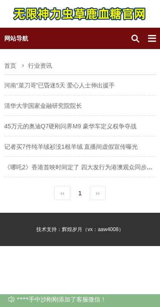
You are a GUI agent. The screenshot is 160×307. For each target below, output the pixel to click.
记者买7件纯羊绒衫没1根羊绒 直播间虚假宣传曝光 (71, 146)
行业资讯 (40, 65)
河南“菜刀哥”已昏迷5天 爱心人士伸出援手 (59, 85)
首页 (10, 65)
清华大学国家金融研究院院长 (43, 105)
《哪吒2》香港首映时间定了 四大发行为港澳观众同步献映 (81, 167)
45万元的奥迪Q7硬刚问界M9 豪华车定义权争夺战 (70, 126)
